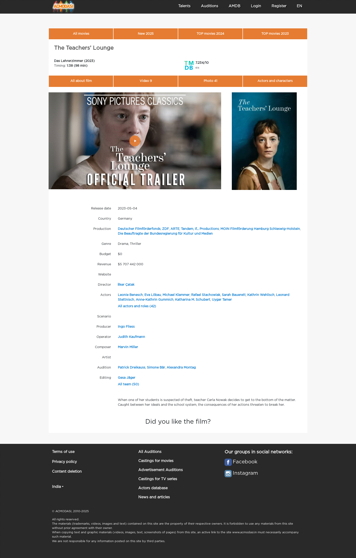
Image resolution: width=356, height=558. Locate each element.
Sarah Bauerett (234, 295)
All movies (81, 33)
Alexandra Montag (181, 367)
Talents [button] (184, 6)
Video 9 (146, 81)
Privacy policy (64, 462)
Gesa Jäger (126, 377)
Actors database (153, 488)
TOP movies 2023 (275, 33)
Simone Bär (156, 367)
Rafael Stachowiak (205, 295)
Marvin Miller (128, 347)
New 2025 (146, 33)
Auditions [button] (209, 6)
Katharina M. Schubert (192, 299)
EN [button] (299, 6)
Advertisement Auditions (160, 470)
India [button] (56, 487)
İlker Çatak (126, 284)
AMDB (234, 6)
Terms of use (63, 452)
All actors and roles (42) (137, 306)
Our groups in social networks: (258, 452)
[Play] (134, 140)
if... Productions (207, 229)
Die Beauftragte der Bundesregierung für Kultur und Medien (165, 233)
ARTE (175, 229)
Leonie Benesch (130, 295)
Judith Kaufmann (131, 337)
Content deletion (67, 471)
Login (256, 6)
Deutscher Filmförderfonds (139, 229)
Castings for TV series (157, 479)
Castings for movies (155, 461)
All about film (81, 81)
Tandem (187, 229)
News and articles (154, 497)
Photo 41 (210, 81)
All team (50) (128, 384)
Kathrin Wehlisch (260, 295)
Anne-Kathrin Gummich (154, 299)
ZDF (165, 229)
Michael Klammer (176, 295)
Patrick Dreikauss (131, 367)
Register (279, 6)
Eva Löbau (152, 295)
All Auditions (149, 452)
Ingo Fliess (126, 326)
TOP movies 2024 (210, 33)
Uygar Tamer (222, 299)
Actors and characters (275, 81)
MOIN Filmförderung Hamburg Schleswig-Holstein (260, 229)
